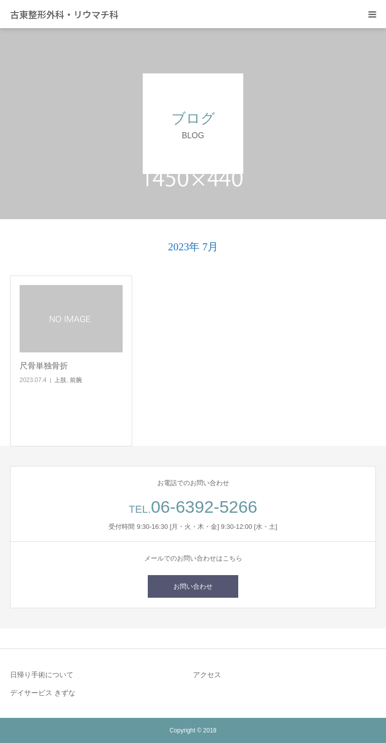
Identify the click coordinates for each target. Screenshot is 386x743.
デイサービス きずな (42, 693)
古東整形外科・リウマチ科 (64, 14)
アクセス (207, 675)
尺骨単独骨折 (44, 365)
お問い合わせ (193, 586)
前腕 (76, 380)
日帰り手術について (41, 675)
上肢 (60, 380)
